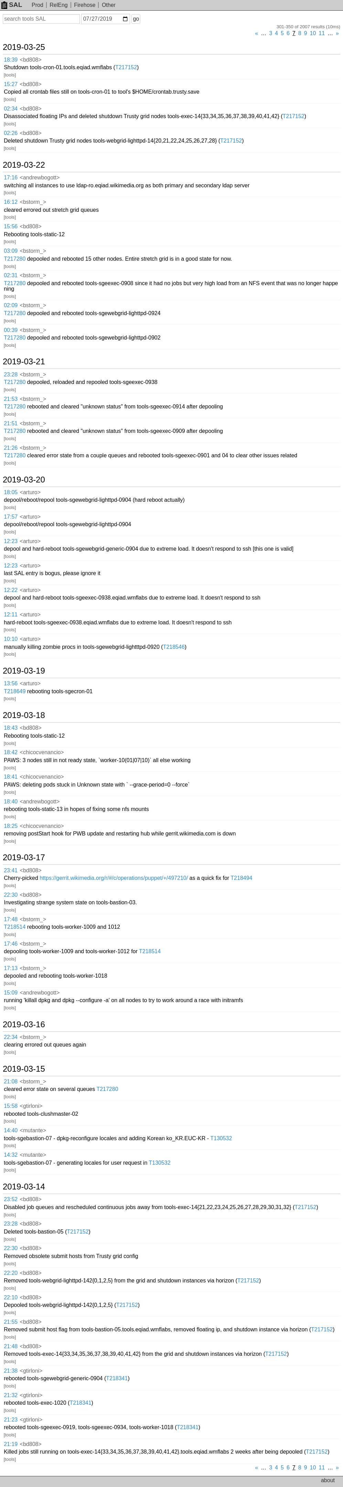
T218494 (241, 878)
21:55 (11, 1322)
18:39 (11, 60)
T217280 (14, 259)
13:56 (11, 683)
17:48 (11, 919)
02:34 (11, 109)
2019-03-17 (24, 857)
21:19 (11, 1444)
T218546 (174, 647)
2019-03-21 (24, 361)
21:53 (11, 399)
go (136, 19)
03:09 (11, 251)
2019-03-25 (24, 47)
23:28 (11, 374)
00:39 (11, 330)
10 (313, 33)
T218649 (14, 691)
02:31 (11, 275)
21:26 (11, 448)
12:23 (11, 541)
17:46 (11, 944)
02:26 (11, 133)
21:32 (11, 1395)
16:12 (11, 202)
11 (322, 33)
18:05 (11, 492)
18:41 (11, 777)
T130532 (221, 1138)
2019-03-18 (24, 715)
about (328, 1480)
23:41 (11, 870)
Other (109, 5)
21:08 (11, 1081)
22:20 (11, 1273)
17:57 (11, 517)
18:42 (11, 752)
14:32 (11, 1155)
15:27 (11, 84)
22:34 (11, 1037)
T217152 (126, 67)
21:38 (11, 1371)
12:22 (11, 590)
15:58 (11, 1106)
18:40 (11, 801)
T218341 (117, 1378)
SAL (11, 4)
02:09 (11, 305)
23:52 (11, 1199)
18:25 (11, 826)
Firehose (84, 5)
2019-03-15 (24, 1069)
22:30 (11, 895)
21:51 (11, 423)
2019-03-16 (24, 1024)
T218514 (14, 927)
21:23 (11, 1420)
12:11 (11, 614)
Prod (37, 5)
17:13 (11, 968)
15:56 (11, 226)
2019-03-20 (24, 479)
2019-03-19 (24, 671)
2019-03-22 (24, 165)
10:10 (11, 639)
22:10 (11, 1297)
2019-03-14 (24, 1186)
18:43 (11, 728)
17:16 (11, 177)
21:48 (11, 1346)
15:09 (11, 993)
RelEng (58, 5)
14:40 (11, 1130)
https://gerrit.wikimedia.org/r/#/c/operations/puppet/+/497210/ (114, 878)
